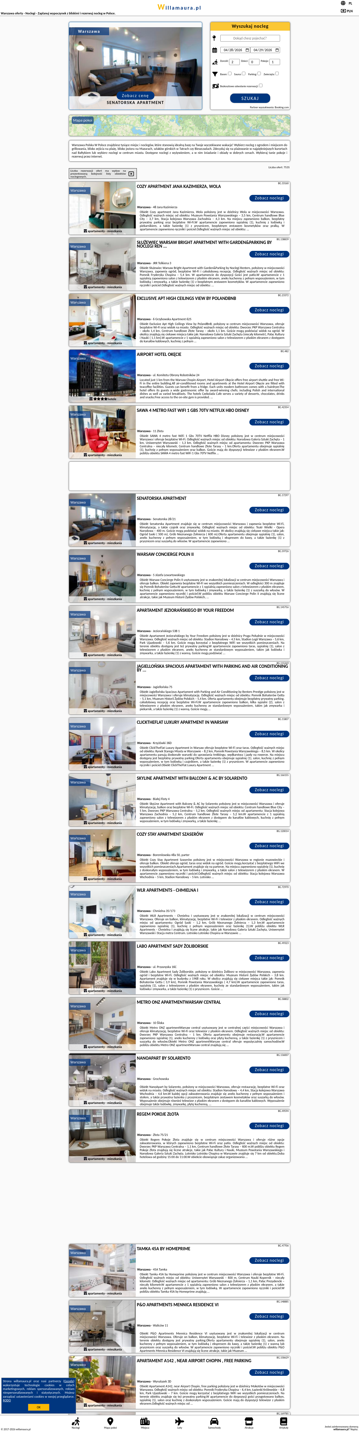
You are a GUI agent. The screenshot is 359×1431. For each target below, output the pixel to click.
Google (69, 1381)
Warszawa (78, 190)
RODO (7, 1400)
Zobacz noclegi (269, 197)
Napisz (354, 1429)
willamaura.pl (179, 8)
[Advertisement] (179, 1204)
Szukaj (250, 98)
